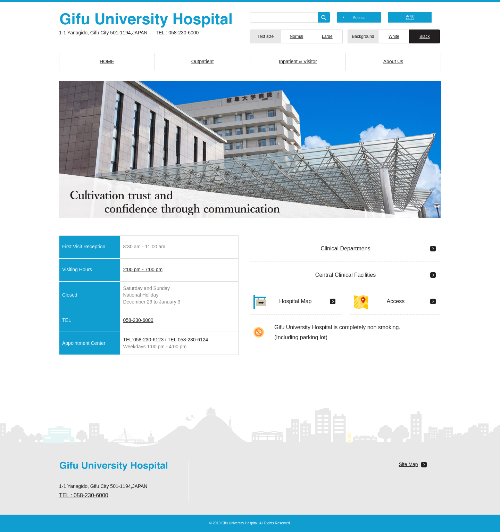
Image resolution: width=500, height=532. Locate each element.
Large (327, 36)
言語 (410, 17)
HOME (107, 61)
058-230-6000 (138, 320)
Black (424, 36)
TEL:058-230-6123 (143, 339)
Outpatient (202, 61)
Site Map (408, 464)
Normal (296, 36)
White (394, 36)
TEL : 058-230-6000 (177, 32)
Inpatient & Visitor (298, 61)
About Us (393, 61)
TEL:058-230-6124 (188, 339)
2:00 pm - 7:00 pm (142, 269)
